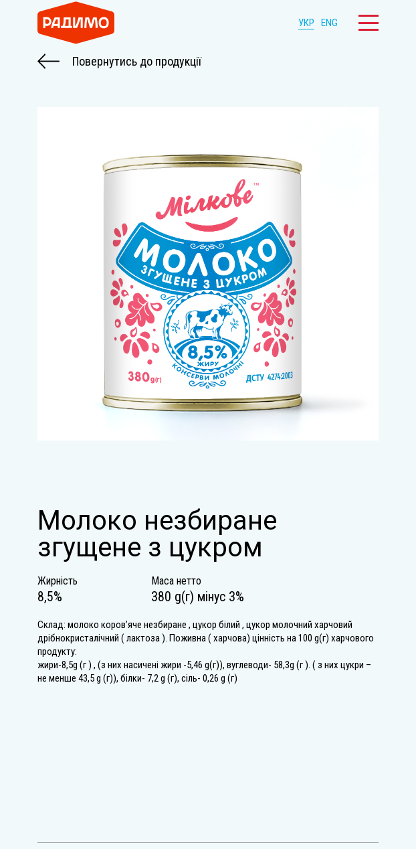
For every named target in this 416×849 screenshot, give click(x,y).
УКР (306, 23)
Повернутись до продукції (119, 62)
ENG (329, 23)
